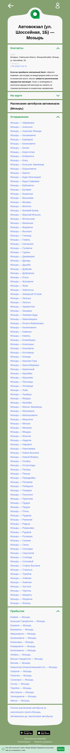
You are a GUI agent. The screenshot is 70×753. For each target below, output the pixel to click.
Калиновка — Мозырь (22, 642)
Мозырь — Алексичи (21, 127)
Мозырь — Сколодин (21, 549)
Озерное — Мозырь (21, 671)
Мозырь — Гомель (20, 239)
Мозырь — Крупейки (21, 373)
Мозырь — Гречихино (22, 244)
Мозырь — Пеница (20, 469)
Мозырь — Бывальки (21, 194)
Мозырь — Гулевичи (21, 248)
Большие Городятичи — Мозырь (27, 621)
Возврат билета (35, 745)
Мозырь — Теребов (20, 574)
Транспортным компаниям (35, 739)
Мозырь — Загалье (20, 298)
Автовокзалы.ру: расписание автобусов (31, 716)
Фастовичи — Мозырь (22, 692)
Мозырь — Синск (19, 544)
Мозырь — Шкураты (21, 595)
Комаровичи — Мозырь (22, 646)
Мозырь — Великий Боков (24, 210)
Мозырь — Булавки (20, 189)
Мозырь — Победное (21, 486)
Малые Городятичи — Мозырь (26, 659)
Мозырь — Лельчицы (21, 381)
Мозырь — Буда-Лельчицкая (25, 177)
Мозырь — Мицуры (20, 432)
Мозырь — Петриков (21, 482)
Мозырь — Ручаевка (21, 536)
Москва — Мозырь (20, 663)
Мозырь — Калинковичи (23, 327)
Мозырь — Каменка (21, 331)
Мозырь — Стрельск (21, 570)
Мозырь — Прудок (20, 503)
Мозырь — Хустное (20, 586)
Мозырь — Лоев (19, 390)
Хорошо (60, 749)
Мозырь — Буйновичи (22, 185)
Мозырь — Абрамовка (22, 122)
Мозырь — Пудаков (20, 515)
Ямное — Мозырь (20, 700)
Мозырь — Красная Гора (23, 361)
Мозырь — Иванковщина (23, 319)
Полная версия (24, 742)
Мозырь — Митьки (20, 423)
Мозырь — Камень (20, 336)
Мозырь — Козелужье (22, 344)
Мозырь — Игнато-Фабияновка (27, 323)
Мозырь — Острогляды (22, 465)
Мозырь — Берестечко (22, 152)
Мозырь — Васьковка (21, 198)
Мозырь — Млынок (20, 436)
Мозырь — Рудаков (20, 532)
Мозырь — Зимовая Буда (24, 315)
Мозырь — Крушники (21, 377)
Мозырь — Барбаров (21, 139)
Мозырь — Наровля (21, 444)
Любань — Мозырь (20, 654)
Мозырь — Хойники (20, 578)
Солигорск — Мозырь (21, 679)
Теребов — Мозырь (20, 688)
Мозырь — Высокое (21, 231)
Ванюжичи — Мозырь (22, 629)
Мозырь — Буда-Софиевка (24, 181)
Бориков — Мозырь (20, 625)
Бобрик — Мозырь (20, 617)
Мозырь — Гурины (20, 252)
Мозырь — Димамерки (22, 256)
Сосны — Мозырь (19, 684)
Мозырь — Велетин (20, 206)
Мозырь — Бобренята (22, 156)
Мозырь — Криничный (22, 369)
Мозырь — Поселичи (21, 494)
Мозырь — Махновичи (22, 411)
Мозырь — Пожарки (21, 490)
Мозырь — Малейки (21, 402)
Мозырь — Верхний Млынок (25, 214)
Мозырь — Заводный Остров (26, 294)
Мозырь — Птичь (19, 511)
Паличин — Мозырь (21, 675)
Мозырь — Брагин (20, 173)
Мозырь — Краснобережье (24, 365)
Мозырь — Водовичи (21, 227)
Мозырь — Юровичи (21, 599)
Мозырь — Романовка (22, 528)
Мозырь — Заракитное (22, 306)
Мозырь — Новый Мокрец (24, 457)
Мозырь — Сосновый (21, 561)
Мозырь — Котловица (22, 352)
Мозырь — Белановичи (22, 143)
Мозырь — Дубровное (22, 273)
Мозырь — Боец (19, 160)
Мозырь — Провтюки (21, 498)
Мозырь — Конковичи (22, 348)
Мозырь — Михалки (21, 427)
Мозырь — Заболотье (22, 290)
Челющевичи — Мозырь (23, 696)
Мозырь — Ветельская (22, 219)
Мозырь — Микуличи (21, 419)
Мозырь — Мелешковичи (23, 415)
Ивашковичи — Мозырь (23, 633)
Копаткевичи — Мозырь (23, 650)
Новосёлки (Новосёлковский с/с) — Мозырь (33, 667)
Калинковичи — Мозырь (23, 638)
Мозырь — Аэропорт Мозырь (26, 131)
